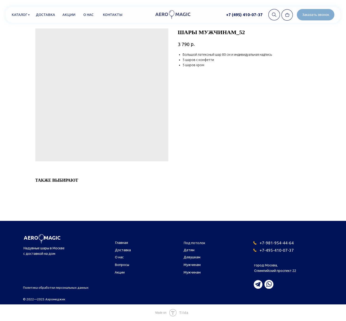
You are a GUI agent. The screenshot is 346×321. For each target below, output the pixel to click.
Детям (189, 250)
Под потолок (194, 243)
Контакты (112, 15)
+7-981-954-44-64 (277, 243)
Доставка (45, 15)
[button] (315, 15)
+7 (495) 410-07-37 (244, 14)
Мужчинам (192, 265)
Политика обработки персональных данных (56, 287)
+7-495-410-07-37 (277, 250)
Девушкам (192, 257)
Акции (68, 15)
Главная (121, 243)
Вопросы (122, 265)
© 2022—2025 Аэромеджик (44, 299)
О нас (88, 15)
